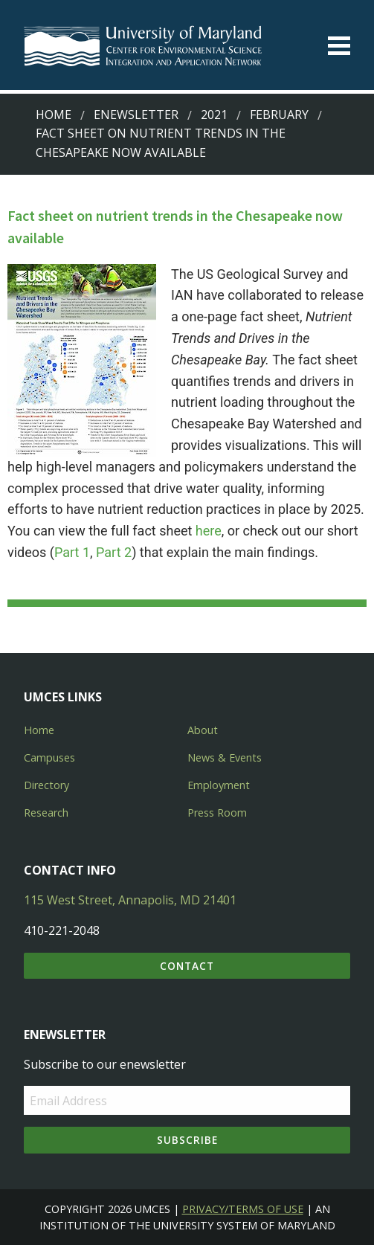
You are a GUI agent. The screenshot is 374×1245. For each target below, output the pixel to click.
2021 (214, 114)
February (279, 114)
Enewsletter (136, 114)
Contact (187, 966)
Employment (218, 785)
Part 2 (114, 552)
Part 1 (72, 552)
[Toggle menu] (339, 45)
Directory (46, 785)
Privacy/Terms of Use (242, 1209)
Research (46, 812)
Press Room (217, 812)
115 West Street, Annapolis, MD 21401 (130, 900)
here (209, 530)
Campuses (49, 757)
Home (53, 114)
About (202, 730)
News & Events (224, 757)
